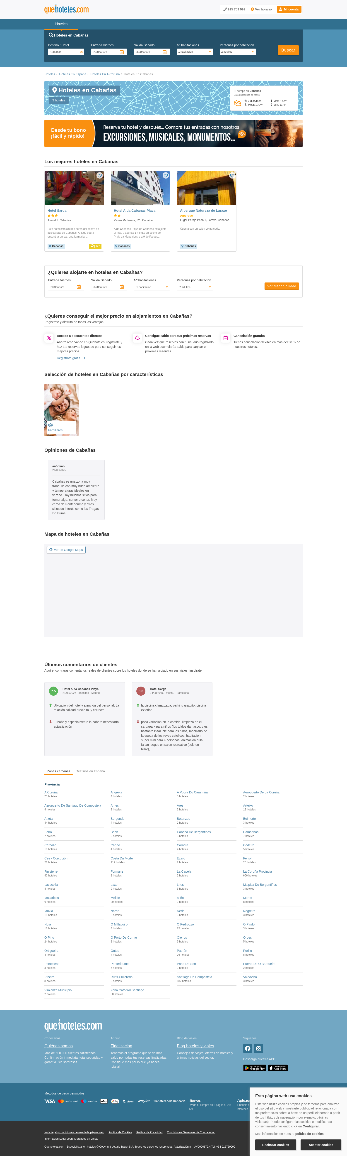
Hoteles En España (72, 74)
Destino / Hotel (58, 45)
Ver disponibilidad (281, 286)
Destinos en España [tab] (90, 771)
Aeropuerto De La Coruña (261, 792)
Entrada (102, 45)
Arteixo (248, 805)
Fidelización (121, 1046)
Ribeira (49, 977)
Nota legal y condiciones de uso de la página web (74, 1132)
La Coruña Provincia (257, 871)
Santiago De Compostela (194, 977)
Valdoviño (250, 977)
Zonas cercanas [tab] (58, 771)
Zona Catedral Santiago (127, 990)
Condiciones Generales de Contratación (191, 1132)
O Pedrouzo (185, 924)
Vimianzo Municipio (58, 990)
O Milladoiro (119, 924)
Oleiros (182, 937)
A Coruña (51, 792)
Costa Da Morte (122, 858)
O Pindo (249, 924)
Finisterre (51, 871)
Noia (47, 924)
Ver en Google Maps (66, 550)
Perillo (247, 950)
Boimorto (249, 818)
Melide (115, 898)
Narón (115, 911)
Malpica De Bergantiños (260, 884)
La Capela (184, 871)
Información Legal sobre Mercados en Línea (71, 1138)
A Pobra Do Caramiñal (192, 792)
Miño (180, 898)
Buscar (288, 50)
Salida (144, 45)
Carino (115, 845)
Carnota (182, 845)
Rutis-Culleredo (122, 977)
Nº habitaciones (188, 45)
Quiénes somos (58, 1046)
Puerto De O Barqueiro (259, 964)
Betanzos (183, 818)
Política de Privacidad (149, 1132)
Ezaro (181, 858)
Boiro (48, 832)
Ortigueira (51, 950)
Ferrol (247, 858)
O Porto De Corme (124, 937)
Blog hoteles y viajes (195, 1046)
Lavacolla (51, 884)
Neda (180, 911)
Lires (180, 884)
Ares (180, 805)
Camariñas (251, 832)
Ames (115, 805)
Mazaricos (51, 898)
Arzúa (48, 818)
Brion (114, 832)
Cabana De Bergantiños (194, 832)
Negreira (249, 911)
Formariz (117, 871)
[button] (289, 9)
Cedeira (248, 845)
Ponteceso (51, 964)
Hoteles (49, 74)
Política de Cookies (120, 1132)
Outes (115, 950)
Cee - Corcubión (55, 858)
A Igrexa (116, 792)
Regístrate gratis (71, 358)
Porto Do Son (186, 964)
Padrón (182, 950)
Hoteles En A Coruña (105, 74)
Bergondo (118, 818)
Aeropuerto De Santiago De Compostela (72, 805)
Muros (247, 898)
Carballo (50, 845)
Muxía (48, 911)
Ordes (247, 937)
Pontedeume (120, 964)
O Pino (49, 937)
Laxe (114, 884)
